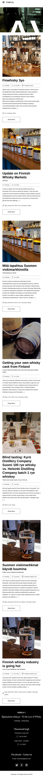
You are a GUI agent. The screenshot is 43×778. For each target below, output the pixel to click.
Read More (11, 119)
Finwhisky (10, 2)
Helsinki (40, 484)
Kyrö (19, 205)
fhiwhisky (9, 113)
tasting (13, 505)
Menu (4, 2)
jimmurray (21, 692)
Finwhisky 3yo (13, 80)
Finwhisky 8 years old (21, 733)
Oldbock (29, 692)
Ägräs (25, 185)
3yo (5, 113)
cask (9, 397)
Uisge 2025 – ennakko (21, 741)
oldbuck (23, 602)
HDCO (31, 85)
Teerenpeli (24, 205)
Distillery (29, 185)
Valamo (29, 205)
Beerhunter (11, 205)
